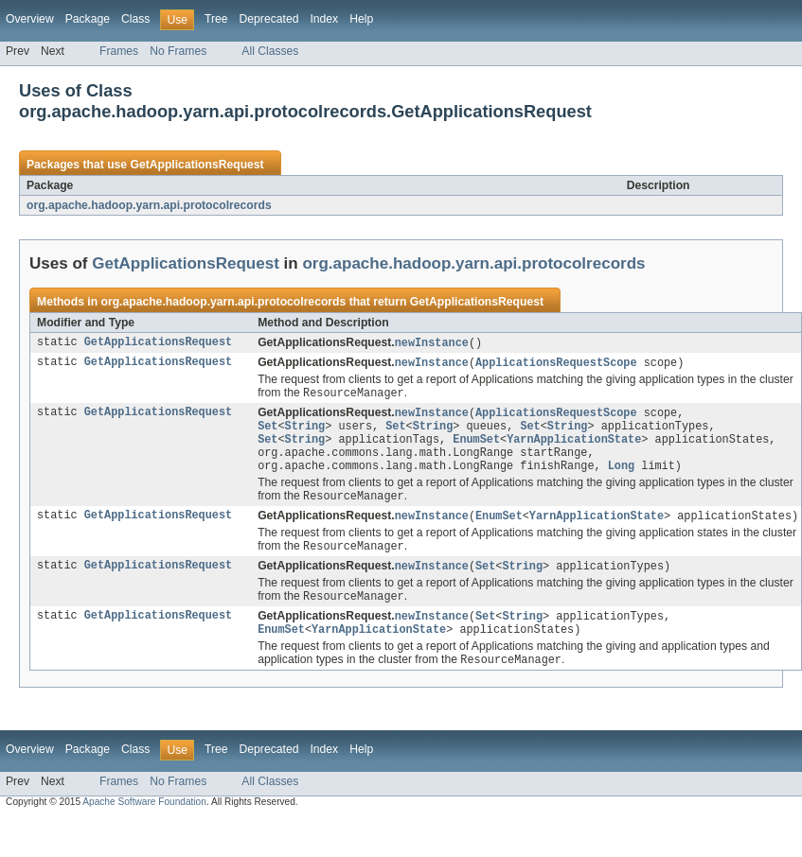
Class (135, 19)
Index (324, 19)
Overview (30, 19)
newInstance (432, 343)
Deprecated (269, 19)
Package (87, 19)
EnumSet (476, 446)
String (305, 431)
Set (267, 431)
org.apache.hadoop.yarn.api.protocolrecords (149, 205)
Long (621, 476)
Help (361, 19)
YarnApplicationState (574, 446)
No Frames (178, 51)
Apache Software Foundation (144, 821)
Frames (118, 51)
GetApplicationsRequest (196, 164)
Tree (216, 19)
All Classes (269, 51)
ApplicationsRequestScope (556, 364)
